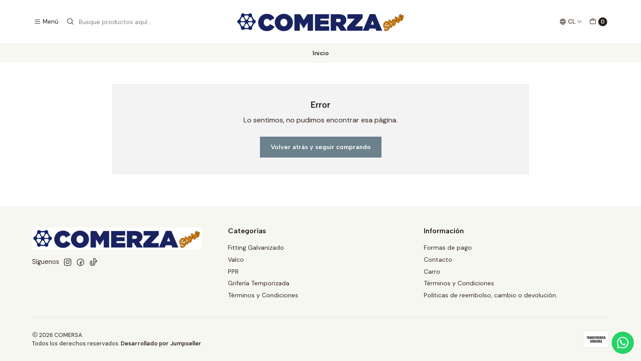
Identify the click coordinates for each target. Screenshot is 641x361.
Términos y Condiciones (263, 295)
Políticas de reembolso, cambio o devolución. (490, 295)
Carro (432, 272)
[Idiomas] (570, 22)
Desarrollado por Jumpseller (161, 343)
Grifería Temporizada (258, 283)
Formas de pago (448, 247)
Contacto (438, 260)
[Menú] (46, 22)
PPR (233, 272)
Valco (236, 260)
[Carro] (598, 22)
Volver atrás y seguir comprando (321, 147)
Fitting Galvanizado (256, 247)
